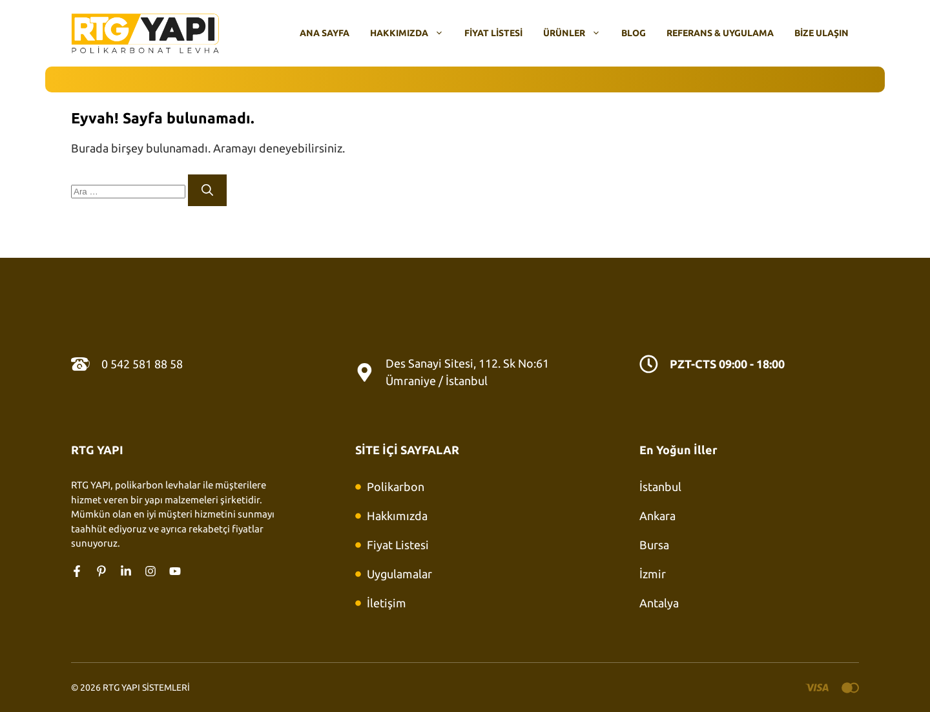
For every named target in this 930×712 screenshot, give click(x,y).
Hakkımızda (412, 33)
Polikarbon (395, 486)
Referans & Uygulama (720, 33)
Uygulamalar (399, 573)
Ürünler (577, 33)
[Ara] (207, 190)
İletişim (386, 602)
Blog (633, 33)
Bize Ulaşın (821, 33)
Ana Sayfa (324, 33)
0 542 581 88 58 (142, 363)
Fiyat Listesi (493, 33)
